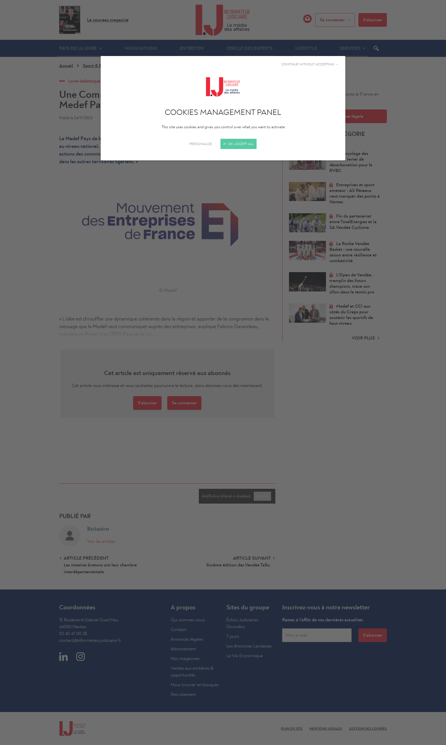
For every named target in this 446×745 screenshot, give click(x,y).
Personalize (200, 144)
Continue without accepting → (309, 64)
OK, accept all (238, 144)
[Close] (223, 372)
